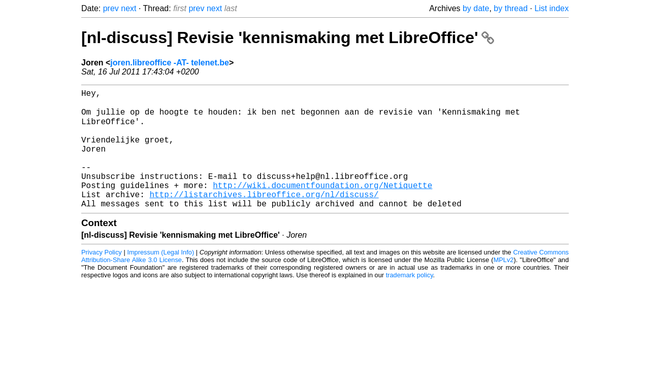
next (128, 8)
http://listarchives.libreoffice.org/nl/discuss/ (263, 217)
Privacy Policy (101, 277)
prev (111, 8)
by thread (511, 8)
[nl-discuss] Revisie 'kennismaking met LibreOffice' (287, 37)
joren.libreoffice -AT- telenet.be (169, 62)
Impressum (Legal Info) (160, 277)
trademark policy (409, 300)
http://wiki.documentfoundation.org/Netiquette (322, 206)
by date (476, 8)
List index (551, 8)
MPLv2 (504, 285)
